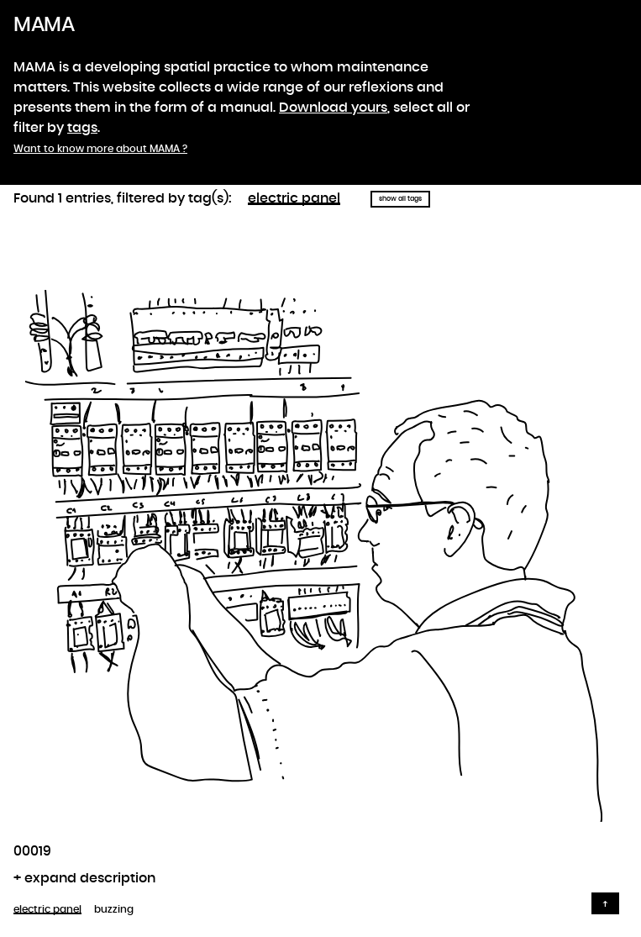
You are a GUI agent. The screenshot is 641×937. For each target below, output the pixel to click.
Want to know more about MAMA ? (100, 149)
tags (82, 127)
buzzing (114, 909)
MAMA (43, 25)
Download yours (333, 107)
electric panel (294, 198)
